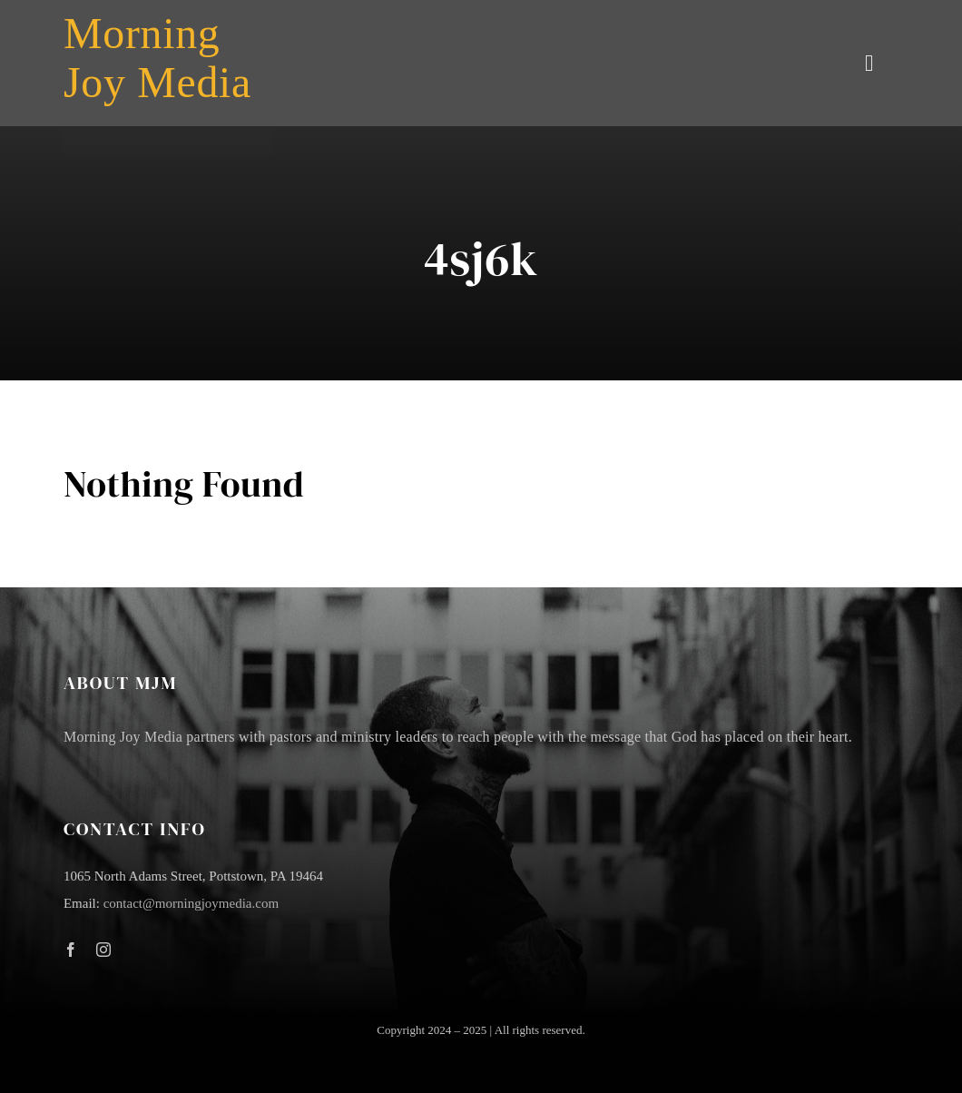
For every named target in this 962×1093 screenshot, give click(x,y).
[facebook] (71, 949)
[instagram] (103, 949)
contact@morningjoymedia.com (191, 903)
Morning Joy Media (157, 57)
